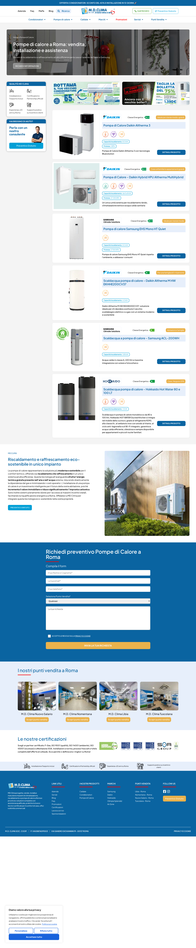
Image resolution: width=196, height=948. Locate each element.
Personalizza (21, 931)
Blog (54, 798)
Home (15, 37)
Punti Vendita (142, 783)
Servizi (54, 794)
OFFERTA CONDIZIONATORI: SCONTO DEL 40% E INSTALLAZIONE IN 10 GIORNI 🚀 (98, 3)
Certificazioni (57, 807)
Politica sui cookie (49, 924)
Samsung (111, 791)
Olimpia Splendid (114, 801)
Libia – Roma (140, 791)
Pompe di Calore (87, 798)
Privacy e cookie (82, 636)
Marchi (111, 783)
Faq (53, 801)
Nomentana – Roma (143, 794)
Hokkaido (111, 798)
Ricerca (65, 11)
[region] (34, 924)
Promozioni (56, 804)
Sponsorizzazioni (59, 813)
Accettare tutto (34, 937)
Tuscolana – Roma (142, 801)
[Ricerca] (59, 11)
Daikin (110, 794)
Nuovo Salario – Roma (144, 798)
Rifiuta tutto (46, 931)
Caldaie (83, 791)
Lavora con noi (58, 810)
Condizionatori (86, 794)
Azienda (55, 791)
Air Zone (110, 804)
